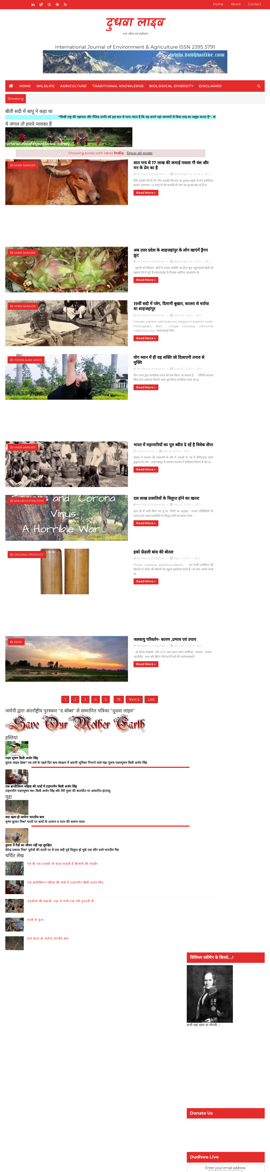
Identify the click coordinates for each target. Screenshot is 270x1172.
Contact (254, 4)
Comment (251, 722)
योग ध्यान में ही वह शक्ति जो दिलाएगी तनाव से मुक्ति (112, 333)
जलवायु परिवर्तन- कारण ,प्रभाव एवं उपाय (103, 585)
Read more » (84, 186)
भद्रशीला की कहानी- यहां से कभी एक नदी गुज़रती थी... (62, 846)
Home (218, 4)
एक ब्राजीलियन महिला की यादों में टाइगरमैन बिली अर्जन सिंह (65, 827)
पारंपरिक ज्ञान (19, 972)
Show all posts (123, 153)
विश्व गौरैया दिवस (217, 757)
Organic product (28, 509)
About (236, 4)
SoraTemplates (71, 1165)
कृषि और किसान (199, 749)
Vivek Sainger (25, 165)
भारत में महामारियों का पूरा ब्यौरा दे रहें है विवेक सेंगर (111, 413)
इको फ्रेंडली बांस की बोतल (92, 506)
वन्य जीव (16, 958)
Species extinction (29, 463)
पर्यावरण (242, 749)
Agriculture (73, 86)
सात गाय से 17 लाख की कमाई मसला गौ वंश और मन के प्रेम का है (122, 161)
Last (134, 642)
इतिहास (15, 965)
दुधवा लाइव (135, 23)
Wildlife (45, 86)
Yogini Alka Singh (28, 337)
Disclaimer (210, 86)
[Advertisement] (94, 222)
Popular (226, 722)
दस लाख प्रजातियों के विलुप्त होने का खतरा (105, 459)
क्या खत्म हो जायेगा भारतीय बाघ (48, 883)
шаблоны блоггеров (127, 1165)
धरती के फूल (35, 865)
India (18, 589)
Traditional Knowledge (118, 86)
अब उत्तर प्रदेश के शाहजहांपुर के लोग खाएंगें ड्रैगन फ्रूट (112, 241)
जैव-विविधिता (223, 749)
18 (102, 642)
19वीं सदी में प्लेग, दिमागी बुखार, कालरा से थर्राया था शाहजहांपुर (121, 287)
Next (117, 642)
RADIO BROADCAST (44, 912)
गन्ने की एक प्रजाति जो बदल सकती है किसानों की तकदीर (62, 809)
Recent (200, 722)
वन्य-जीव (195, 757)
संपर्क (72, 912)
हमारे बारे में (89, 912)
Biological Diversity (171, 86)
